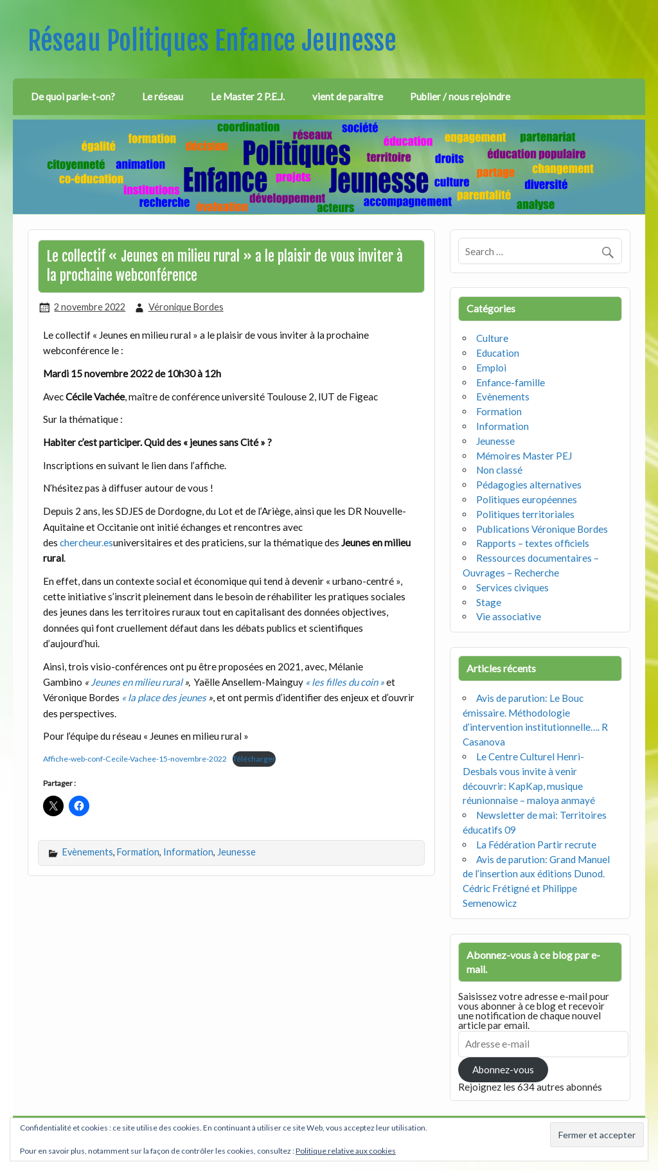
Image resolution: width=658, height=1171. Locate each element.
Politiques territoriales (525, 514)
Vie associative (508, 616)
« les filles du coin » (344, 682)
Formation (138, 851)
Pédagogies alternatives (529, 484)
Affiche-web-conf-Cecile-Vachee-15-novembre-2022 (135, 759)
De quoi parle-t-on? (73, 96)
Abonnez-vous (503, 1069)
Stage (488, 602)
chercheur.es (86, 542)
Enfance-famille (510, 382)
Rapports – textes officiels (532, 543)
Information (188, 851)
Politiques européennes (526, 499)
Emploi (491, 367)
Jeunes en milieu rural (137, 682)
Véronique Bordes (186, 306)
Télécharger (254, 759)
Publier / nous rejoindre (460, 96)
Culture (492, 338)
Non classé (499, 470)
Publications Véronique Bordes (542, 529)
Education (497, 353)
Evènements (87, 851)
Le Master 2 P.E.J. (248, 96)
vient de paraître (347, 96)
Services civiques (512, 587)
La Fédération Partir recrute (536, 844)
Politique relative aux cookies (346, 1151)
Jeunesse (236, 851)
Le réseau (162, 96)
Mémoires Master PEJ (524, 455)
